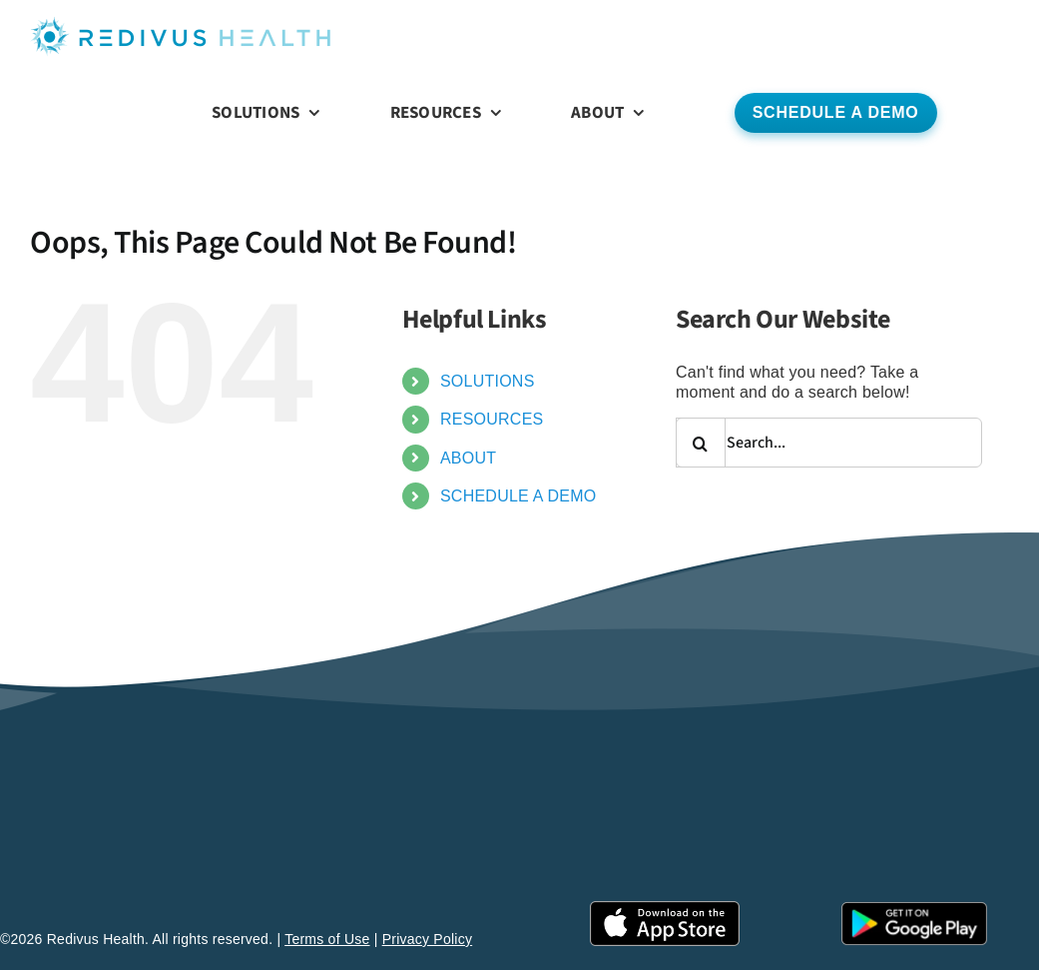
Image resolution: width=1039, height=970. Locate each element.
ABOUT (468, 458)
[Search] (701, 443)
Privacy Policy (427, 939)
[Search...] (829, 443)
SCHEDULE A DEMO (518, 495)
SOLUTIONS (487, 381)
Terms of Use (326, 939)
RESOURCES (492, 419)
